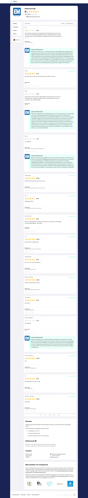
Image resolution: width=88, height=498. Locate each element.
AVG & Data (23, 494)
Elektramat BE (30, 9)
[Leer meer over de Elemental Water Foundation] (70, 484)
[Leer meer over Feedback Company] (50, 484)
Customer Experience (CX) (63, 471)
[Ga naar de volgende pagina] (54, 415)
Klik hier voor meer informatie (60, 476)
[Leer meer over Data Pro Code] (29, 484)
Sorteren (63, 23)
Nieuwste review (70, 23)
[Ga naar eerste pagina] (41, 415)
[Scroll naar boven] (74, 494)
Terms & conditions (35, 494)
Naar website (17, 16)
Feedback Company (67, 494)
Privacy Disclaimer (15, 494)
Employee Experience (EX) (40, 472)
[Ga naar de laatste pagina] (58, 415)
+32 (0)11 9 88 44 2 (56, 455)
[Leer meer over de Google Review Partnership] (60, 484)
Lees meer (27, 37)
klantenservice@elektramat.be (59, 454)
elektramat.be (55, 457)
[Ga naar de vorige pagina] (45, 415)
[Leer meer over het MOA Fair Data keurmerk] (39, 484)
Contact (28, 494)
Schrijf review (34, 14)
